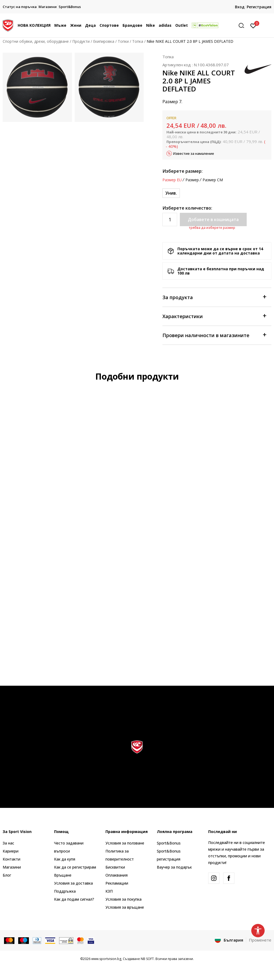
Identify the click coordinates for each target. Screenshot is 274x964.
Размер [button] (192, 180)
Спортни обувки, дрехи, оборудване (36, 41)
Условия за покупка (123, 899)
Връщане (62, 875)
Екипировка (103, 41)
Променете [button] (260, 940)
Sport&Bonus (169, 843)
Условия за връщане (124, 907)
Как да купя (64, 859)
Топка (137, 41)
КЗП (109, 891)
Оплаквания (116, 875)
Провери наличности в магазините (214, 334)
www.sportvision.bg (106, 959)
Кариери (10, 851)
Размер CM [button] (213, 180)
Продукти (81, 41)
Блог (7, 875)
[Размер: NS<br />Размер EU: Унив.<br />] (171, 193)
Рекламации (116, 883)
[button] (243, 25)
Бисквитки (115, 867)
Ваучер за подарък (174, 867)
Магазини (12, 867)
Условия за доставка (73, 883)
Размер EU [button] (172, 180)
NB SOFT (147, 959)
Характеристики (214, 315)
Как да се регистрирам (75, 867)
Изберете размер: (182, 171)
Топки (123, 41)
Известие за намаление (193, 153)
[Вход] (253, 25)
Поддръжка (65, 891)
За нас (8, 843)
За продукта (214, 296)
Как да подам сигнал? (74, 899)
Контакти (11, 859)
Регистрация (259, 6)
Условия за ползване (124, 843)
